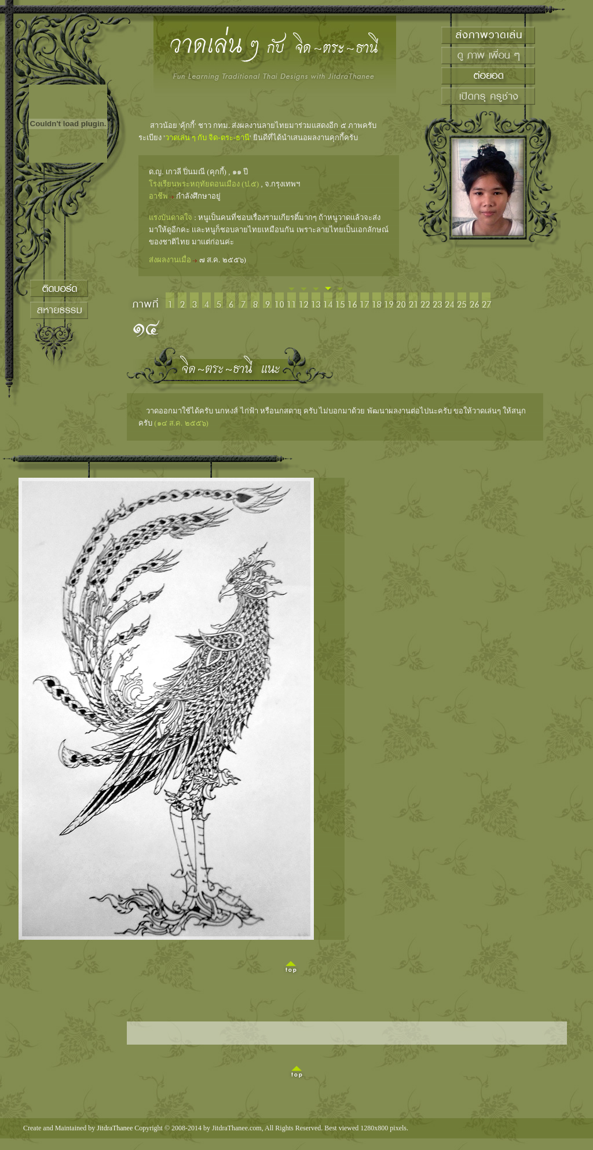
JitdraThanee (115, 1128)
